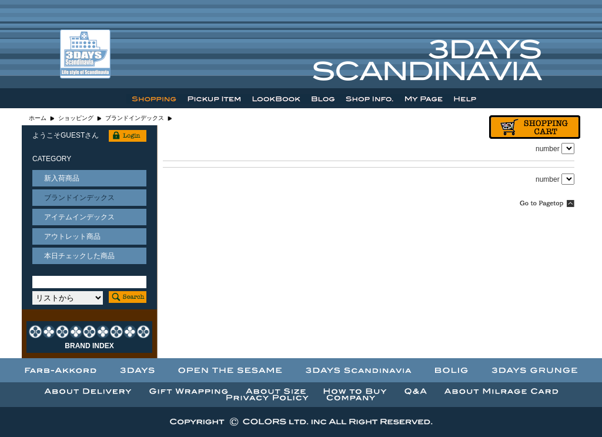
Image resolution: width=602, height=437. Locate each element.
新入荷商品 (61, 178)
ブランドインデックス (134, 118)
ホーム (37, 118)
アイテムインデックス (79, 217)
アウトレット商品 (72, 236)
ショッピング (75, 118)
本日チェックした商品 (79, 256)
